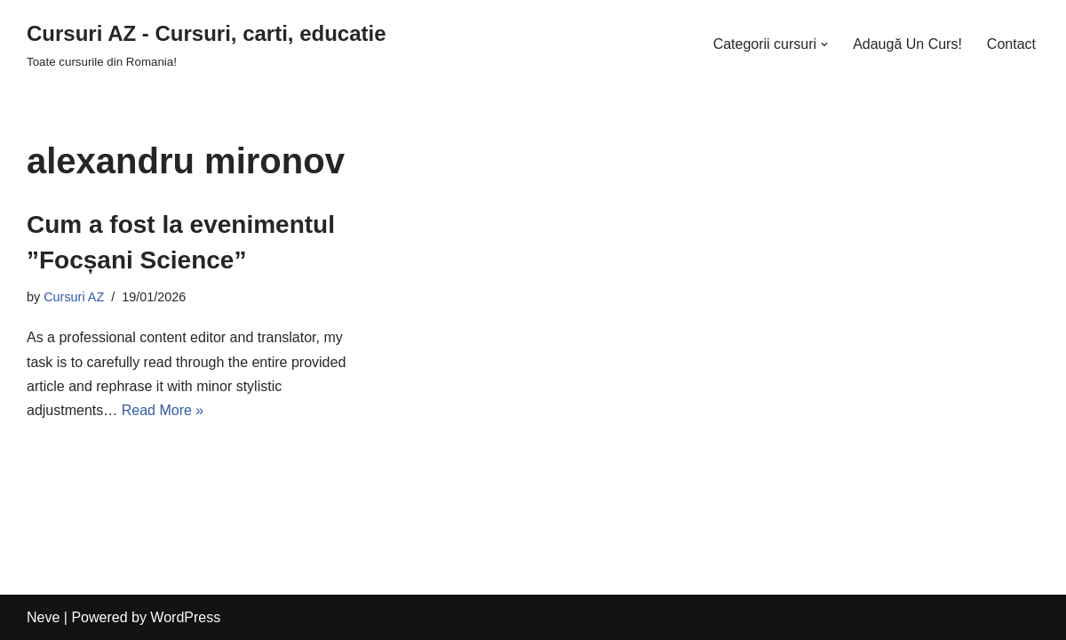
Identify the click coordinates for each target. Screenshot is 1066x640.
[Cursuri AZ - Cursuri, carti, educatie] (206, 44)
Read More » (163, 410)
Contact (1011, 44)
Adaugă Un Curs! (907, 44)
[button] (824, 44)
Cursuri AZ (74, 297)
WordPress (185, 617)
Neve (43, 617)
